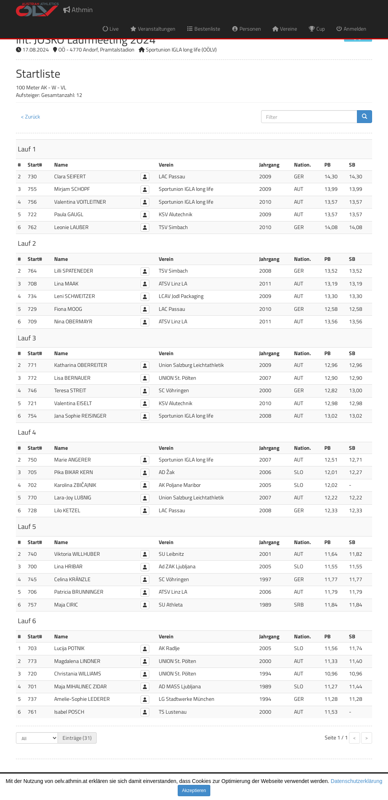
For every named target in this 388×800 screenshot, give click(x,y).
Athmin (78, 10)
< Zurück (30, 116)
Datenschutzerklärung (356, 781)
